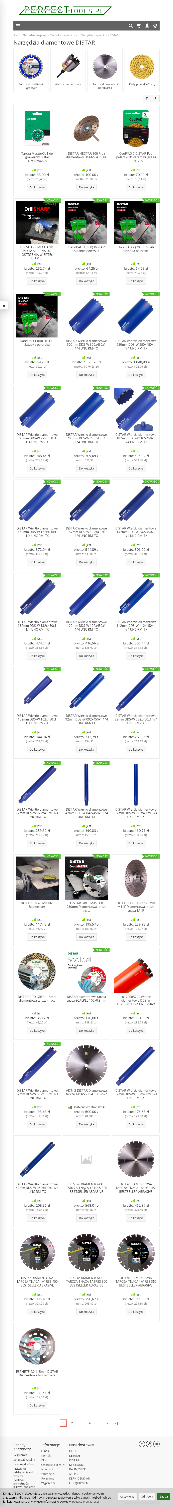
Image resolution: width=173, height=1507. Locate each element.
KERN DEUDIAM (80, 1478)
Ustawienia (127, 1496)
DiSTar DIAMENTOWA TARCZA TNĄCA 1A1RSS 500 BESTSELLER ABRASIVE (86, 1188)
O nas (45, 1451)
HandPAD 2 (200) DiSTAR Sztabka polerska (136, 249)
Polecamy (47, 1478)
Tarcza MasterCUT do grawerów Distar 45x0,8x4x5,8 (37, 157)
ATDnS (73, 1474)
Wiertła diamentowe (68, 84)
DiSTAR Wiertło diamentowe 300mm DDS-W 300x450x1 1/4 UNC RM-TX (86, 345)
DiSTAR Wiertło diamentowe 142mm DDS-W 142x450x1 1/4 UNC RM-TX (135, 532)
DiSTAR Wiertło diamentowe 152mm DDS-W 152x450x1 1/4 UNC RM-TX (86, 532)
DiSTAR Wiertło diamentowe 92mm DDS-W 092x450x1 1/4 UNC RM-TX (86, 719)
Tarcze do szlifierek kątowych (30, 86)
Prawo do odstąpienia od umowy (23, 1472)
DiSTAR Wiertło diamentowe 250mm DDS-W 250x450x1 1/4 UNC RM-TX (135, 345)
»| (116, 1423)
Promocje (47, 1474)
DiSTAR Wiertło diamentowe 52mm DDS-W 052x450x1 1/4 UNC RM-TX (136, 1094)
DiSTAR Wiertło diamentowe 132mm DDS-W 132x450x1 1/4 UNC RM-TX (37, 626)
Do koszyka (37, 187)
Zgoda (163, 1496)
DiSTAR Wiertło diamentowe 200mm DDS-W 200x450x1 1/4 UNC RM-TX (86, 438)
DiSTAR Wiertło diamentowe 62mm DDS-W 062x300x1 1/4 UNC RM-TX (37, 1094)
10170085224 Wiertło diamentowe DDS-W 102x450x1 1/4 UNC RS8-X (136, 1000)
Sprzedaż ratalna (24, 1459)
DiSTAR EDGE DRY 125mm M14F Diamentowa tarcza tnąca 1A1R (136, 907)
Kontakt (46, 1455)
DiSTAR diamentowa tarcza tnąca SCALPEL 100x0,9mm (86, 999)
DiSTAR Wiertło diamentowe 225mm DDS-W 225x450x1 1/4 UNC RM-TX (37, 438)
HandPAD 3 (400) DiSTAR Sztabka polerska (86, 249)
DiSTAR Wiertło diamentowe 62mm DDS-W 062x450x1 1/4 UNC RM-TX (37, 1188)
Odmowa (147, 1496)
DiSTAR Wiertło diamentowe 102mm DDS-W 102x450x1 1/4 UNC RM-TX (37, 719)
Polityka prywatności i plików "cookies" (24, 1483)
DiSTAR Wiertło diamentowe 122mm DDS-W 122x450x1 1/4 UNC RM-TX (86, 626)
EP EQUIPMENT (79, 1483)
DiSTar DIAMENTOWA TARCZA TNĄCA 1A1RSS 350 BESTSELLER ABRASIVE (136, 1282)
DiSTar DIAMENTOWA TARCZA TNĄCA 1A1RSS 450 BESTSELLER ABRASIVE (136, 1188)
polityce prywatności (85, 1501)
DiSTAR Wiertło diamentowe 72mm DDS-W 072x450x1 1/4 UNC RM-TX (37, 813)
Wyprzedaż (48, 1483)
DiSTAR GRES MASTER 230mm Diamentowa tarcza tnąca (86, 907)
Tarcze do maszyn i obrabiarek (105, 86)
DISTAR (74, 1460)
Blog (44, 1460)
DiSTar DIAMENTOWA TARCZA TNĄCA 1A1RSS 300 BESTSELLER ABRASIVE (86, 1282)
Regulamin (20, 1455)
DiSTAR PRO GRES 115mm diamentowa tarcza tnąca (37, 999)
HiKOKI (73, 1451)
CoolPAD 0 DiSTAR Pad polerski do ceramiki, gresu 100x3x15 (136, 157)
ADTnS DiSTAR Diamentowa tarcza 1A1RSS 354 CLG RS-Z (86, 1092)
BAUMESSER (77, 1469)
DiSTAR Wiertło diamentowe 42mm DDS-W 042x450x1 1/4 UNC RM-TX (86, 813)
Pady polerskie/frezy (142, 84)
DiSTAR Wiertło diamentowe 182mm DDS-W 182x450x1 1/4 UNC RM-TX (135, 438)
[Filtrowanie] (147, 98)
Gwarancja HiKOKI (53, 1465)
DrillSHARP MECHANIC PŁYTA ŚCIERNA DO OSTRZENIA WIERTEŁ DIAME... (37, 252)
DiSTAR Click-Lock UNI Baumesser (37, 905)
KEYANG (74, 1455)
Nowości (47, 1469)
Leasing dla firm (23, 1464)
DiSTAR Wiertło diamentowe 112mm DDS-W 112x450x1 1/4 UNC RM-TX (135, 626)
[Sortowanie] (156, 98)
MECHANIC (76, 1465)
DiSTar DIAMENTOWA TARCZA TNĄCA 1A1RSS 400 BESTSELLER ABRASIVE (37, 1282)
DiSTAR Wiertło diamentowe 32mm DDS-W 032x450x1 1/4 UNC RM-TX (136, 813)
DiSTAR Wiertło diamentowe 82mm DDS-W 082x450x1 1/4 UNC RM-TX (136, 719)
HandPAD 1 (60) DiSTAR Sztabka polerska (37, 343)
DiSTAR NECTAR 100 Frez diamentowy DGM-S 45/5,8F (86, 155)
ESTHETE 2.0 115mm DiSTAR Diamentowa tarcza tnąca (37, 1373)
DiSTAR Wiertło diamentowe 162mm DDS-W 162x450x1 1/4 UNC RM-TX (37, 532)
